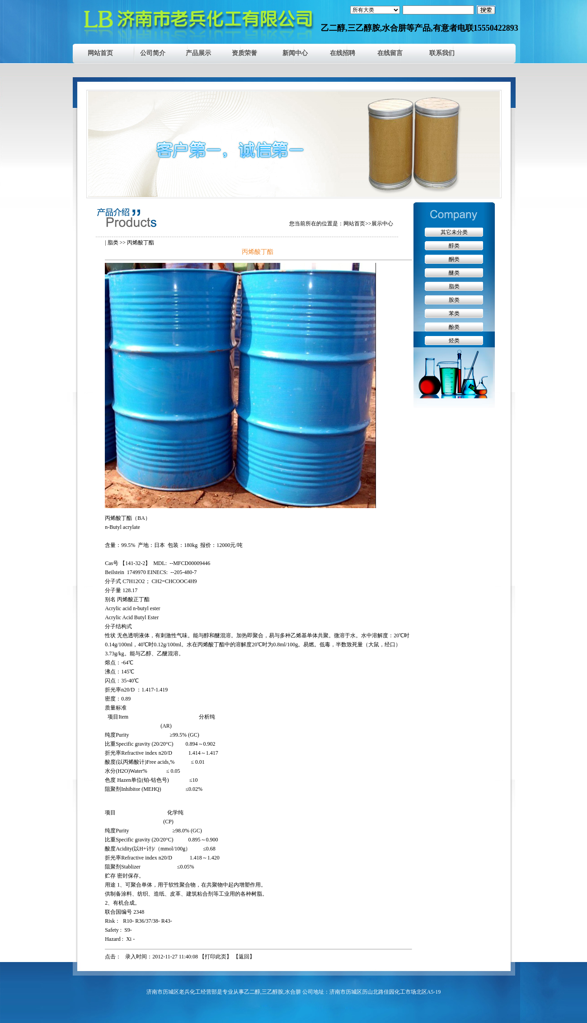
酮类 (454, 259)
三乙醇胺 (272, 992)
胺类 (454, 300)
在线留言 (390, 53)
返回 (244, 956)
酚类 (454, 327)
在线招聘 (342, 53)
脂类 (113, 242)
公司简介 (152, 53)
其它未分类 (454, 232)
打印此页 (215, 956)
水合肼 (293, 992)
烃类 (454, 340)
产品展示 (198, 53)
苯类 (454, 313)
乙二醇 (252, 992)
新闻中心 (295, 53)
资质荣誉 (244, 53)
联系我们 (442, 53)
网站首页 (100, 53)
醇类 (454, 246)
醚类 (454, 273)
